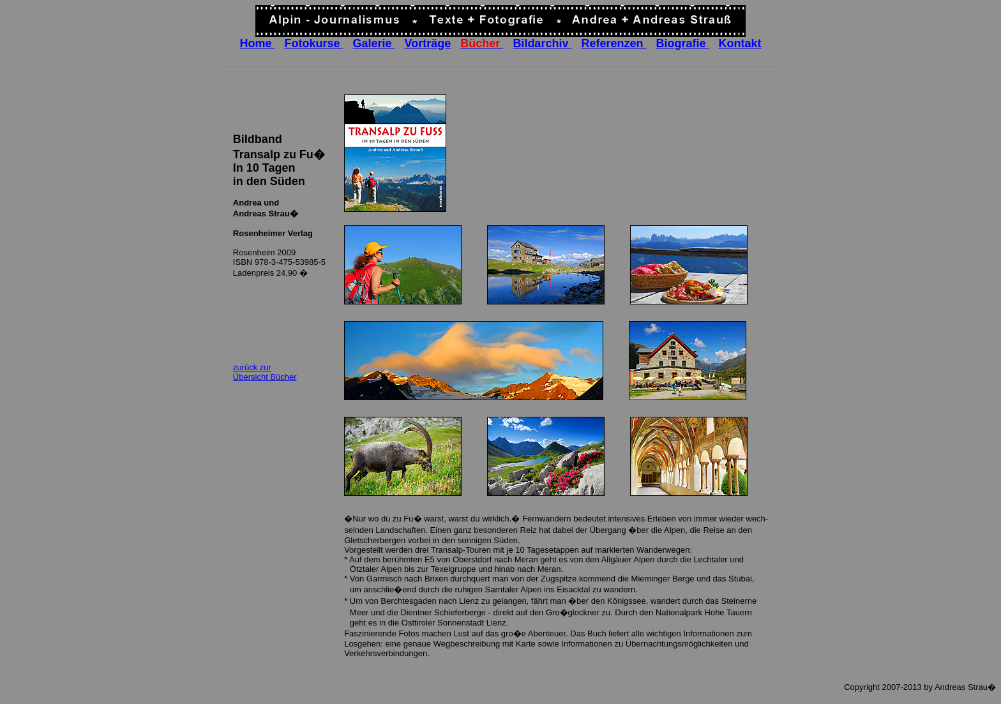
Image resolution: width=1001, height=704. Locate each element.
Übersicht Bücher (265, 377)
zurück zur (252, 367)
